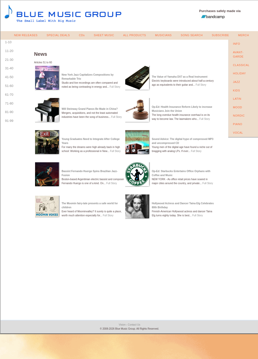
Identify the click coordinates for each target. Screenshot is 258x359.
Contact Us (134, 324)
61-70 (9, 94)
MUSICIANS (163, 35)
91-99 (9, 121)
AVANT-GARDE (238, 54)
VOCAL (238, 132)
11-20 (9, 51)
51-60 (9, 86)
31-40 (9, 68)
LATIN (237, 98)
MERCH (243, 35)
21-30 (9, 60)
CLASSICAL (241, 65)
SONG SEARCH (192, 35)
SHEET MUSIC (104, 35)
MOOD (237, 107)
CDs (82, 35)
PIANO (237, 124)
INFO (236, 43)
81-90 (9, 112)
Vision (122, 324)
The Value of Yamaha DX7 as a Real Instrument (179, 76)
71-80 (9, 103)
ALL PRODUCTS (134, 35)
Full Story (115, 86)
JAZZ (236, 81)
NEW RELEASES (26, 35)
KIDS (236, 90)
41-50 (9, 77)
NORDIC (239, 115)
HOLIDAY (239, 73)
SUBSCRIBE (220, 35)
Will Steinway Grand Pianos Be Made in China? (90, 109)
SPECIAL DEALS (58, 35)
